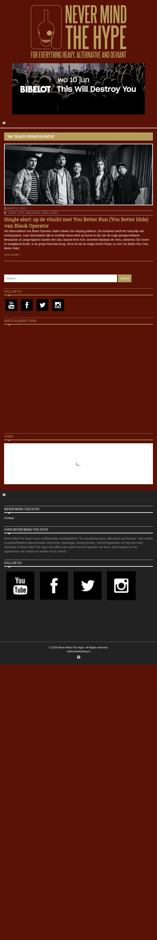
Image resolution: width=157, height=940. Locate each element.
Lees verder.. (12, 254)
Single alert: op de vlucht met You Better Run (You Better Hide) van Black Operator (76, 222)
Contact (9, 518)
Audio (12, 212)
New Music (33, 212)
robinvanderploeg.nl (78, 651)
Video (45, 212)
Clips (21, 212)
